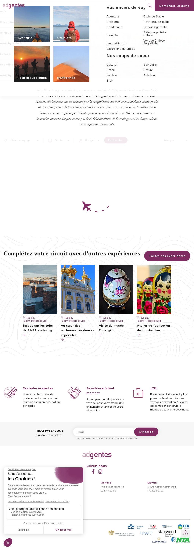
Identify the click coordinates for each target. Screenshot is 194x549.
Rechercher (116, 140)
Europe (83, 27)
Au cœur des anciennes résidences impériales (77, 333)
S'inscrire (146, 432)
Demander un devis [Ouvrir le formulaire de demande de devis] (174, 6)
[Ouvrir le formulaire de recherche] (150, 5)
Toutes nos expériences (167, 256)
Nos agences (102, 5)
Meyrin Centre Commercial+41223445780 (161, 486)
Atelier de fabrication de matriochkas (153, 330)
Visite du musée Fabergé (111, 330)
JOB (153, 388)
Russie (95, 27)
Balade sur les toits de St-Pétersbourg (38, 330)
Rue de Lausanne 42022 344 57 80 (112, 486)
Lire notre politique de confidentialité (121, 438)
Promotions (82, 5)
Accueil (71, 27)
